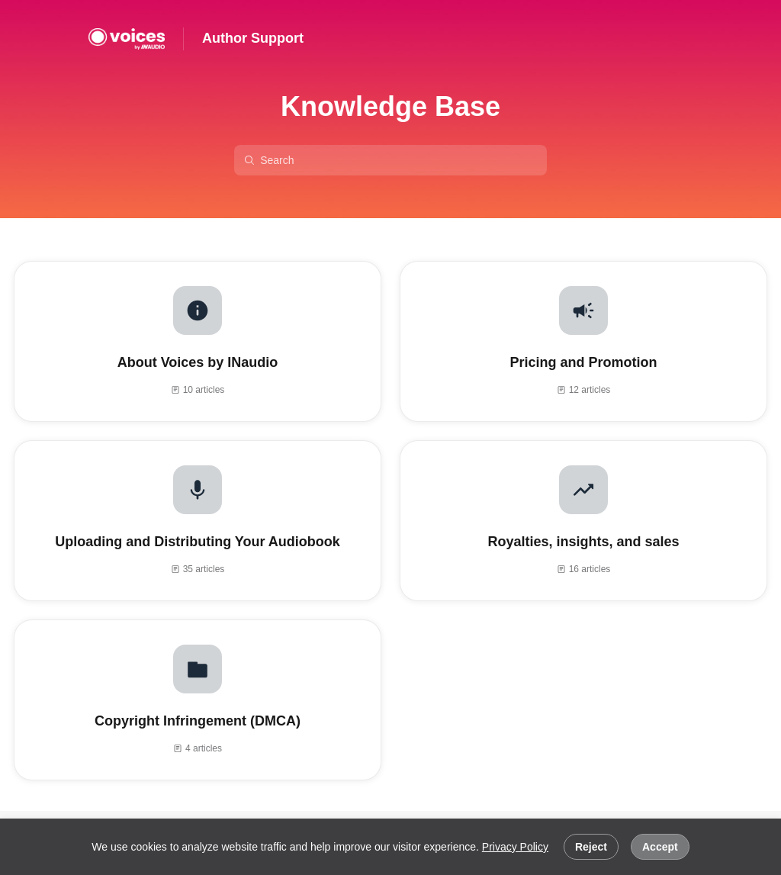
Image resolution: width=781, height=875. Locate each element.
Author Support (253, 38)
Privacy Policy (515, 847)
